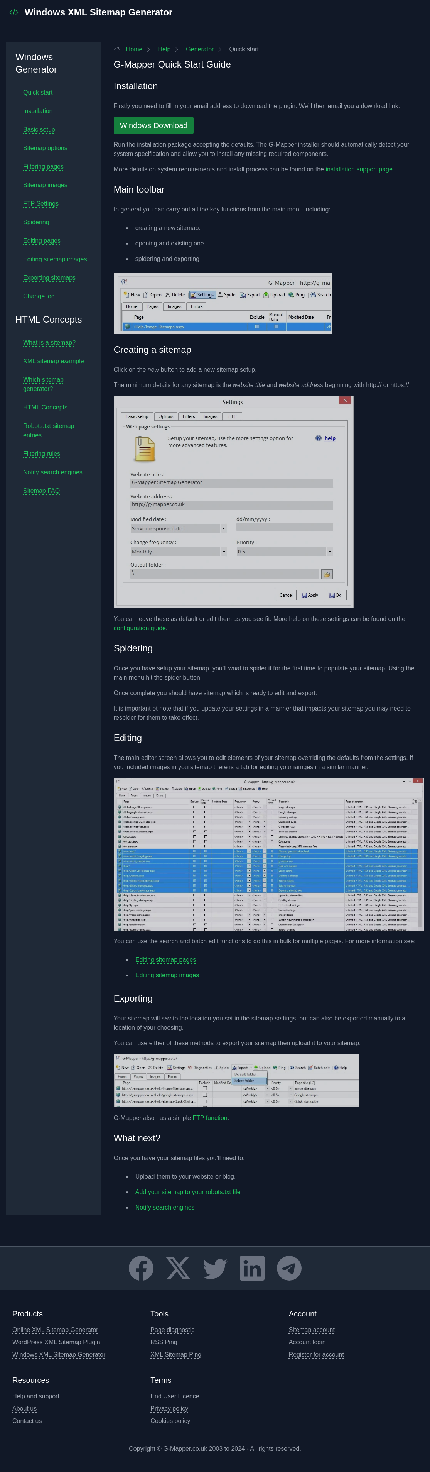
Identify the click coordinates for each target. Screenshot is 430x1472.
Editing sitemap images (167, 975)
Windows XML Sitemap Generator (58, 1354)
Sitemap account (312, 1329)
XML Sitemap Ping (175, 1354)
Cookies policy (170, 1421)
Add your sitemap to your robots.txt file (188, 1192)
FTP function (209, 1118)
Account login (307, 1342)
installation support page (358, 169)
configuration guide (140, 628)
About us (24, 1408)
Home (128, 49)
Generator (194, 49)
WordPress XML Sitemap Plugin (56, 1342)
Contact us (27, 1421)
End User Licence (174, 1396)
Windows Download (154, 125)
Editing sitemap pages (165, 959)
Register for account (316, 1354)
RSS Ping (163, 1342)
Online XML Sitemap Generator (55, 1329)
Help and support (35, 1396)
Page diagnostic (172, 1329)
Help (157, 49)
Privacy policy (169, 1408)
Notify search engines (165, 1207)
